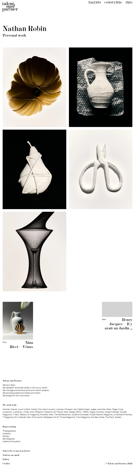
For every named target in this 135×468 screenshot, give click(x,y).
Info (129, 3)
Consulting (113, 3)
